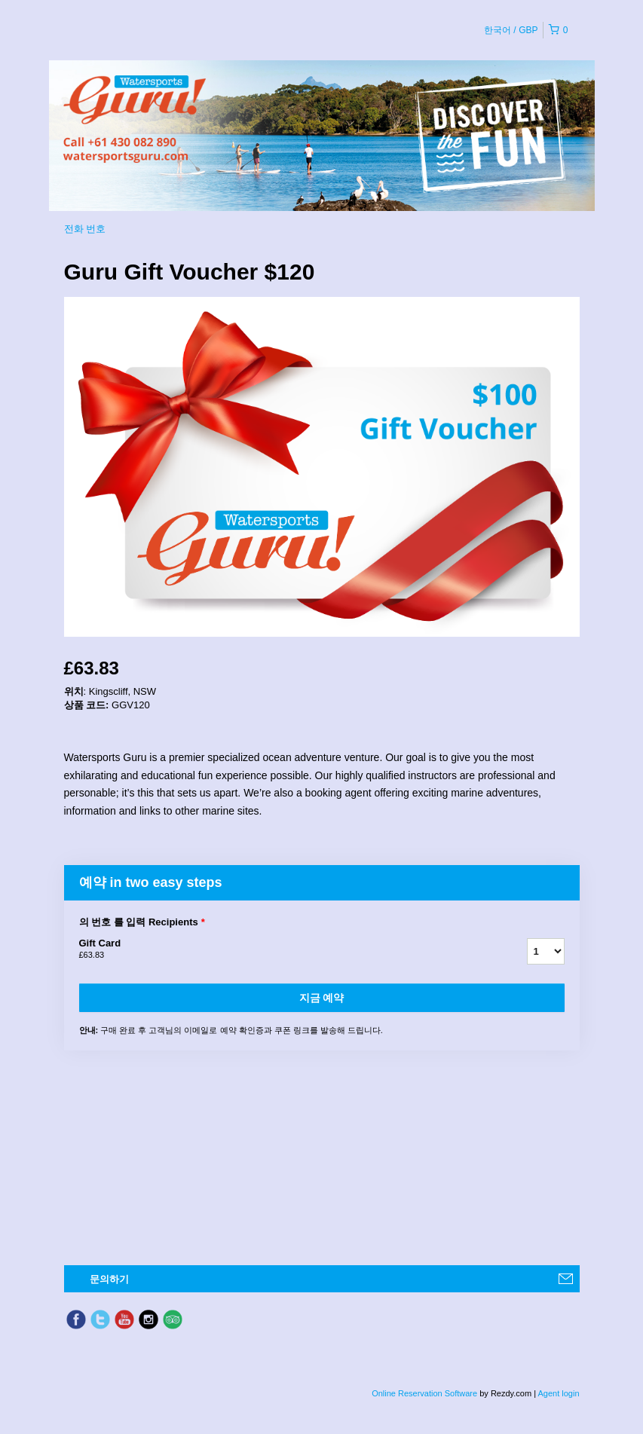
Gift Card (284, 949)
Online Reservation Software (424, 1393)
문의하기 (109, 1279)
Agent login (558, 1393)
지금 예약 (321, 998)
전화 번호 (85, 228)
